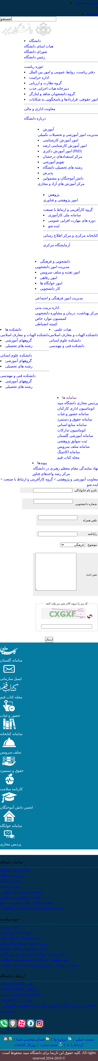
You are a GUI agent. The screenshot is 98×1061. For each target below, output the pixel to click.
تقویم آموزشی (53, 162)
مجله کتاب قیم (68, 457)
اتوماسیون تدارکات (71, 430)
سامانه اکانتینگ (68, 452)
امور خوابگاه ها (51, 283)
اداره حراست (39, 77)
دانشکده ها (13, 329)
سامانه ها (69, 397)
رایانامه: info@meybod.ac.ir (21, 995)
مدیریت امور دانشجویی (52, 267)
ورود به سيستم (86, 3)
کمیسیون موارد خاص (51, 318)
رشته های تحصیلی (19, 346)
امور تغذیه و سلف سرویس (60, 272)
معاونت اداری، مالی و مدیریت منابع (26, 903)
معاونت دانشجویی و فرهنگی (21, 897)
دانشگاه (35, 41)
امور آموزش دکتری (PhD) (62, 151)
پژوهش (53, 195)
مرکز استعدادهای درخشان (62, 156)
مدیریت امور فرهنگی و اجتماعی (59, 298)
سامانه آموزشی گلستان (75, 436)
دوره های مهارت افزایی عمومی (71, 220)
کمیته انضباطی (46, 324)
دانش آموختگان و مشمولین (63, 178)
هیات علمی (62, 329)
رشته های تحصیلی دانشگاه (63, 167)
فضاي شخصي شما (32, 1039)
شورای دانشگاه (35, 52)
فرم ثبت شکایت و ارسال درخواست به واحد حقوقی (39, 965)
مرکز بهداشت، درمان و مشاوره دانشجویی (66, 313)
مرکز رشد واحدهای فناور (51, 474)
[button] (9, 655)
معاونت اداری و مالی (39, 109)
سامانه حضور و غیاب (73, 414)
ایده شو (53, 226)
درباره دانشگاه (35, 118)
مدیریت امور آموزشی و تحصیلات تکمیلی (68, 135)
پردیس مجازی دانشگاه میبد (77, 403)
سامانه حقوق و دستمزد (74, 419)
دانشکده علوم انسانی (65, 340)
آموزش (48, 129)
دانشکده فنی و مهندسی (66, 346)
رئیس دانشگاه (34, 57)
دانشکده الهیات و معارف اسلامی (73, 335)
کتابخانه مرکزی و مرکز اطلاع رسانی (70, 235)
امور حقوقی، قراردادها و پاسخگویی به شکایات (63, 99)
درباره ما (62, 1039)
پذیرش (48, 173)
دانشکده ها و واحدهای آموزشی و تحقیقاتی (31, 908)
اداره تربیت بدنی (47, 308)
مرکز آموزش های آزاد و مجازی (61, 184)
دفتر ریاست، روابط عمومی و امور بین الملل (62, 72)
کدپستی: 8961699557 (16, 1000)
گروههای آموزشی (18, 340)
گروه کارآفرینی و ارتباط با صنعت (68, 210)
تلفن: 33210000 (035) (16, 984)
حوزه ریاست (33, 67)
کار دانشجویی (50, 288)
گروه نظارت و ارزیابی (45, 83)
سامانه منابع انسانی (72, 425)
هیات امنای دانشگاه (38, 46)
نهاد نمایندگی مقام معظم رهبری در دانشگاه (65, 468)
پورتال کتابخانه (25, 1045)
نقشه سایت (51, 1045)
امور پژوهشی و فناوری (60, 200)
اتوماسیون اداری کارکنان (75, 408)
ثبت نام (92, 13)
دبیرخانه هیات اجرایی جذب (49, 88)
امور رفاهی (48, 278)
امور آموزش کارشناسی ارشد (65, 146)
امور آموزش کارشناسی (60, 140)
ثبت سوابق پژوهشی (72, 441)
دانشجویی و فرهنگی (55, 261)
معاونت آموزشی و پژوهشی (21, 892)
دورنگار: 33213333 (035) (18, 989)
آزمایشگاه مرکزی (56, 245)
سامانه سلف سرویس (73, 446)
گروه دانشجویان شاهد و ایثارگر (52, 94)
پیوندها (42, 463)
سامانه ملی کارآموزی (64, 215)
